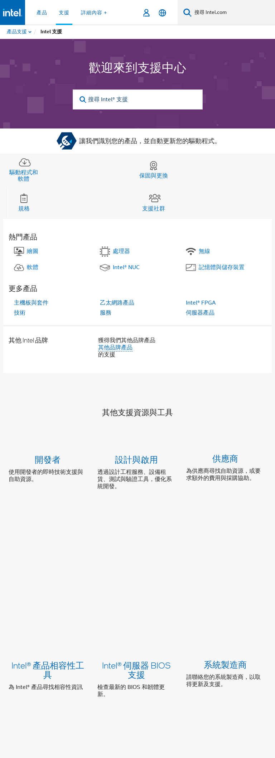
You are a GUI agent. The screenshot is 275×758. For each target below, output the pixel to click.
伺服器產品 (200, 312)
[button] (137, 474)
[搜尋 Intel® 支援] (138, 99)
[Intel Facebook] (63, 686)
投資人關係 (159, 646)
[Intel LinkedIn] (81, 686)
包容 (132, 646)
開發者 (48, 459)
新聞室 (219, 646)
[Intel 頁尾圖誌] (23, 691)
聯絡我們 (191, 646)
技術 (19, 312)
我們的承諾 (104, 646)
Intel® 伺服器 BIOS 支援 (136, 544)
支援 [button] (64, 12)
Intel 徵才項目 (78, 660)
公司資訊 (71, 646)
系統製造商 (225, 539)
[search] (83, 99)
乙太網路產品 (117, 302)
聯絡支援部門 (188, 609)
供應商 (225, 459)
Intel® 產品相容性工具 (47, 544)
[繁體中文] (162, 12)
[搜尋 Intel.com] (233, 13)
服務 (105, 312)
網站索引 (246, 646)
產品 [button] (42, 12)
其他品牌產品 (115, 347)
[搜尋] (187, 12)
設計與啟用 (136, 459)
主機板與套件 (31, 302)
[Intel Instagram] (99, 686)
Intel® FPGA (201, 302)
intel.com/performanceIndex (226, 725)
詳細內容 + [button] (94, 12)
